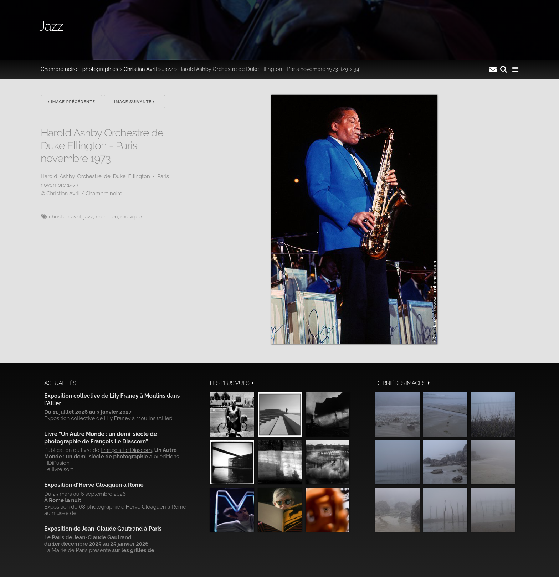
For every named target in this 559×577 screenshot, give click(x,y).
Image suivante (134, 101)
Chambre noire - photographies (79, 69)
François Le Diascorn (126, 450)
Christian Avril (140, 69)
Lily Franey (117, 418)
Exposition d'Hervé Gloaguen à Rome (94, 484)
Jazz (167, 69)
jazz (88, 216)
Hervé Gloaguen (145, 507)
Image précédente (71, 101)
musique (131, 216)
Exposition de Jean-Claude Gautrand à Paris (102, 528)
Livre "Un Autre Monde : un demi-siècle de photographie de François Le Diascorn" (100, 437)
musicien (107, 216)
